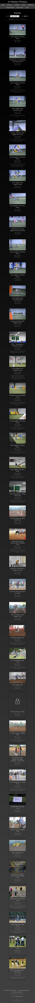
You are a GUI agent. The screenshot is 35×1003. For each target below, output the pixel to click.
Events (23, 5)
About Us (9, 5)
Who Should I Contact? (18, 992)
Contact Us (31, 5)
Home (3, 5)
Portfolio (17, 5)
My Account (20, 7)
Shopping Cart (10, 7)
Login (27, 7)
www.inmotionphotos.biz (17, 996)
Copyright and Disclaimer (24, 990)
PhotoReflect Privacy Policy (10, 990)
